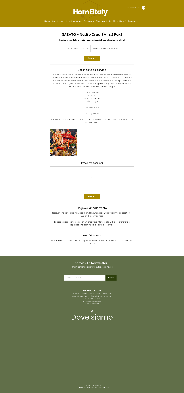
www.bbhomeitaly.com (81, 296)
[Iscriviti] (111, 278)
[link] (92, 58)
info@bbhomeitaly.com (102, 296)
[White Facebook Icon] (92, 311)
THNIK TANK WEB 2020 (101, 388)
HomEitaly (90, 12)
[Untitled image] (63, 142)
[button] (58, 21)
